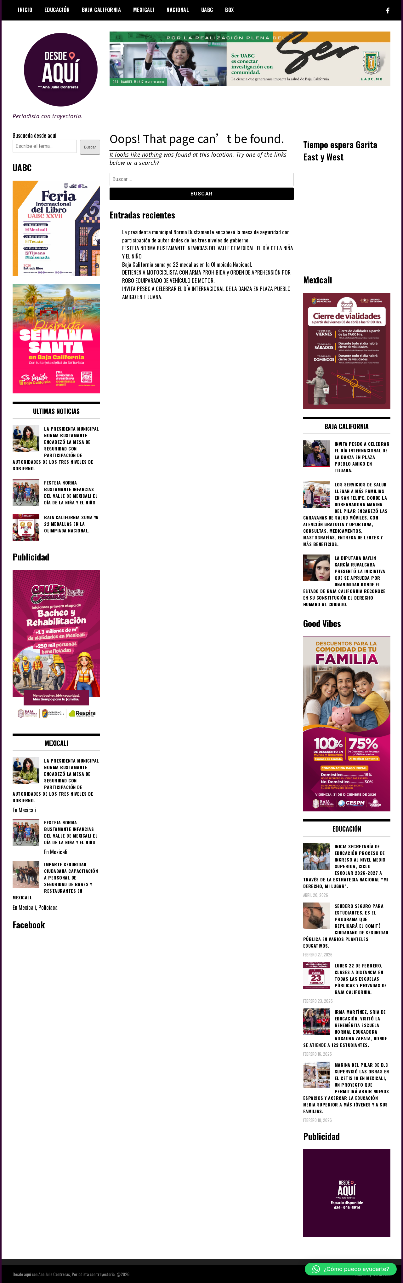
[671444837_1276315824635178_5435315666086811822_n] (56, 274)
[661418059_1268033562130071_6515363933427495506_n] (347, 406)
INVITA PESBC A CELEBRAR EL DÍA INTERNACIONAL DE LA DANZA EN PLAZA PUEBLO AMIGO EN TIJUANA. (207, 292)
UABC (207, 10)
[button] (351, 1269)
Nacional (178, 10)
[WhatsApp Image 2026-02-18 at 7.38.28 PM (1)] (56, 723)
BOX (229, 10)
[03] (347, 1234)
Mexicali (144, 10)
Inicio (25, 10)
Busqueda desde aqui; (35, 135)
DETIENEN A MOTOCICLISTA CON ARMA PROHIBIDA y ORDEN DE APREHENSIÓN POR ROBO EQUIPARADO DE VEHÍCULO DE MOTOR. (207, 276)
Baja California (101, 10)
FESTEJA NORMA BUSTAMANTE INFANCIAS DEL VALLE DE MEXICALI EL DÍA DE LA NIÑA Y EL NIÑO (204, 252)
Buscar (90, 147)
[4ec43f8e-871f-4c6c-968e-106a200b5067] (250, 83)
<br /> (347, 217)
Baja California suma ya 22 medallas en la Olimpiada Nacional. (187, 264)
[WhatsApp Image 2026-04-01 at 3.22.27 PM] (56, 391)
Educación (57, 10)
